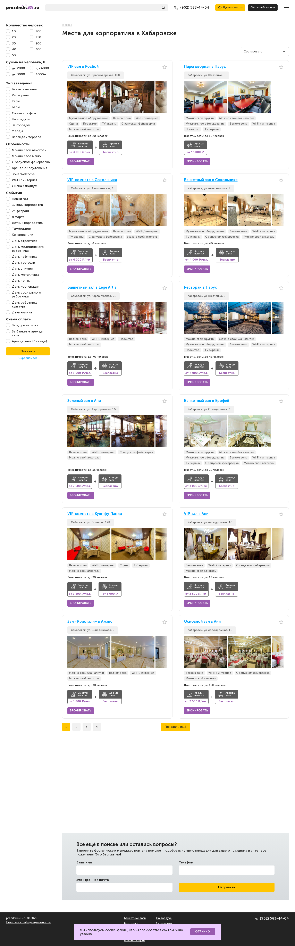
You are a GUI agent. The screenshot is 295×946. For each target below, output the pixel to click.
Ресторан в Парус (200, 287)
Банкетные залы (135, 918)
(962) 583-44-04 (272, 918)
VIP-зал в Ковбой (83, 67)
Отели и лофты (134, 940)
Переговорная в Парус (205, 67)
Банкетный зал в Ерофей (206, 401)
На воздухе (164, 918)
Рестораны (131, 923)
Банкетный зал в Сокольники (211, 180)
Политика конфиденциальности (28, 922)
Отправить (226, 887)
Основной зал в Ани (202, 621)
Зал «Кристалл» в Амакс (89, 621)
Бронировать (80, 161)
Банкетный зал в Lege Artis (91, 287)
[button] (164, 97)
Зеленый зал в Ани (84, 401)
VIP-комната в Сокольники (92, 180)
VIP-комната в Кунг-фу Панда (94, 514)
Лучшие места (230, 8)
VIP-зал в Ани (196, 514)
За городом (164, 923)
